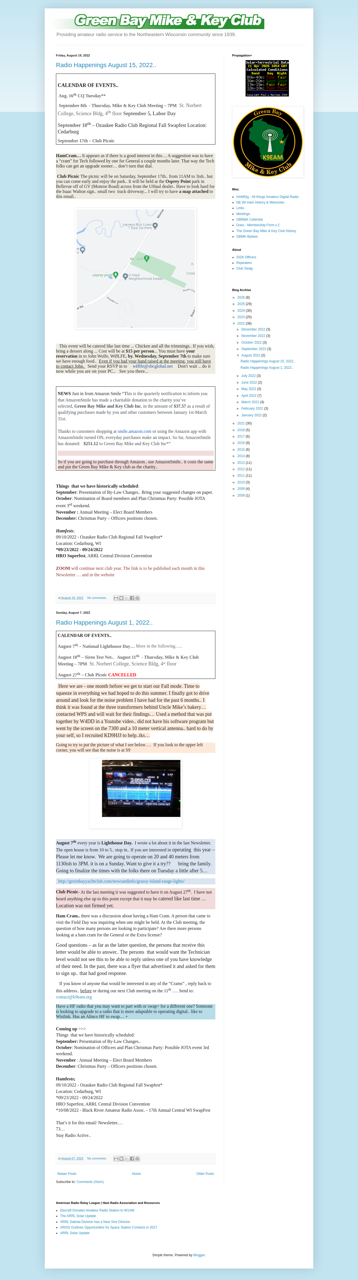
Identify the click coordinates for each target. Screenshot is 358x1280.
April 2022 (249, 396)
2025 (241, 304)
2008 (241, 495)
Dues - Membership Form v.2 (257, 225)
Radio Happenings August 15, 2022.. (106, 65)
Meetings (243, 214)
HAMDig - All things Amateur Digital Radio (267, 197)
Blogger (199, 1255)
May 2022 (249, 389)
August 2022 (251, 355)
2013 (241, 463)
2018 (241, 430)
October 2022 (252, 342)
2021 (241, 423)
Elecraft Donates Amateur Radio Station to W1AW (97, 1210)
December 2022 (253, 329)
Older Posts (205, 1174)
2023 (241, 317)
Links (240, 208)
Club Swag (244, 268)
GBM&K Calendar (249, 219)
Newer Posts (66, 1174)
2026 (241, 297)
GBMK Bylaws (247, 236)
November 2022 (253, 336)
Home (136, 1174)
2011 (241, 476)
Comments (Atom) (89, 1182)
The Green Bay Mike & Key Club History (266, 231)
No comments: (97, 597)
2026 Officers (246, 257)
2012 (241, 469)
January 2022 (252, 415)
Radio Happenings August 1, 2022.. (104, 622)
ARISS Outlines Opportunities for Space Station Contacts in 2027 (108, 1227)
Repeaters (244, 263)
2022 (241, 323)
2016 (241, 443)
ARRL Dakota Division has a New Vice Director (95, 1222)
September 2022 (254, 349)
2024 (241, 311)
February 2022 (252, 408)
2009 (241, 489)
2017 (241, 436)
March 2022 (250, 402)
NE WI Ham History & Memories (260, 202)
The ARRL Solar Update (78, 1216)
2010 (241, 482)
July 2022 (249, 376)
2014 (241, 456)
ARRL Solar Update (75, 1233)
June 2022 (249, 382)
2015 (241, 450)
